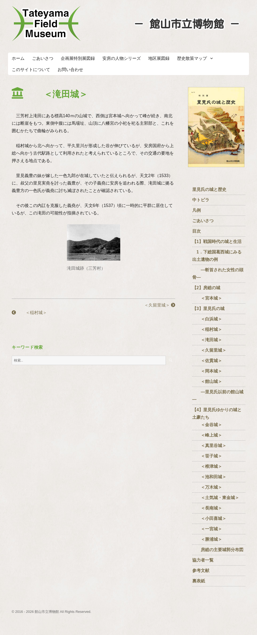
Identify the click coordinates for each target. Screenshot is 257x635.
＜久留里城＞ (155, 305)
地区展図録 (159, 58)
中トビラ (200, 200)
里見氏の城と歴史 (209, 189)
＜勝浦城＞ (207, 539)
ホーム (18, 58)
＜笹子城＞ (207, 456)
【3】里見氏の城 (208, 308)
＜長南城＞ (207, 508)
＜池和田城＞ (209, 477)
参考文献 (200, 570)
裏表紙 (198, 581)
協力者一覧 (203, 560)
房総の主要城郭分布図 (217, 549)
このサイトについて (31, 69)
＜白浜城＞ (207, 319)
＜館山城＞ (207, 381)
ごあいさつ (42, 58)
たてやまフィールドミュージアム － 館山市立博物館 (46, 23)
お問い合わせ (70, 69)
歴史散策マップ (192, 58)
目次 (196, 231)
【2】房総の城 (206, 287)
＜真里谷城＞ (209, 445)
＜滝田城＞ (207, 340)
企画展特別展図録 (78, 58)
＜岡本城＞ (207, 371)
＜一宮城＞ (207, 529)
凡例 (196, 210)
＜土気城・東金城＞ (215, 497)
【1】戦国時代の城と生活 (217, 241)
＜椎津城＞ (207, 466)
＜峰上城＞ (207, 435)
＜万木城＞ (207, 487)
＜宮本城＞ (207, 298)
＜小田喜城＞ (209, 518)
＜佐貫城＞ (207, 360)
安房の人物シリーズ (121, 58)
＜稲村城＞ (29, 312)
